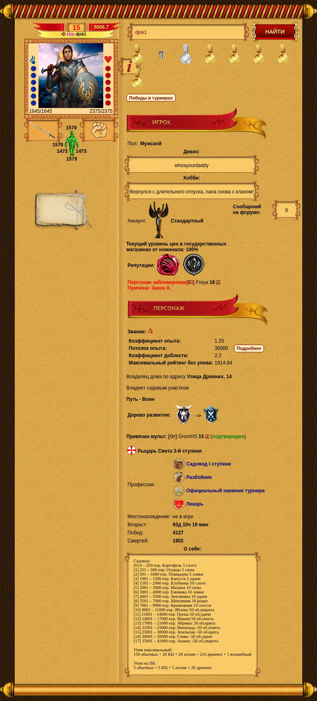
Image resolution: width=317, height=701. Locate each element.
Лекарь (194, 504)
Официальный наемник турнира (225, 490)
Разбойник (199, 477)
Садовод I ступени (208, 464)
